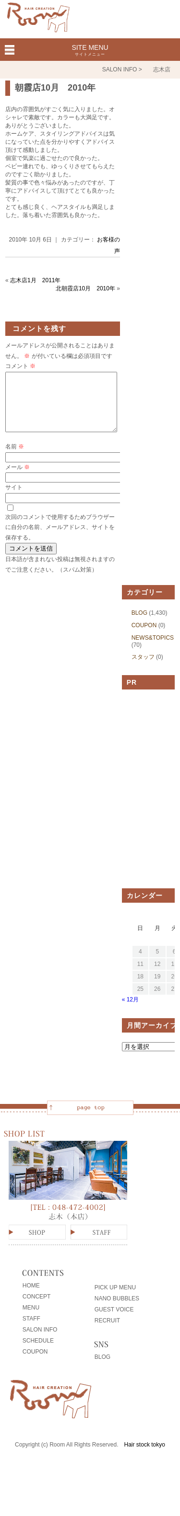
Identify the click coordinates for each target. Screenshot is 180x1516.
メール (17, 478)
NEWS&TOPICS (153, 649)
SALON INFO (40, 1341)
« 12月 (130, 1011)
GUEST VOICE (114, 1321)
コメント (20, 366)
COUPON (144, 636)
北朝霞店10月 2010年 (85, 288)
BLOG (139, 624)
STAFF (31, 1330)
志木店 (161, 69)
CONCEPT (37, 1308)
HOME (31, 1297)
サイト (14, 498)
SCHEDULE (38, 1352)
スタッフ (143, 668)
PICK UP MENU (115, 1299)
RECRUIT (107, 1332)
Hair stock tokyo (144, 1456)
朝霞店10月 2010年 (55, 87)
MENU (31, 1319)
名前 (14, 458)
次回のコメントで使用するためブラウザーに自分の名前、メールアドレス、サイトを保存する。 (60, 538)
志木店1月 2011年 (35, 280)
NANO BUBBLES (117, 1310)
